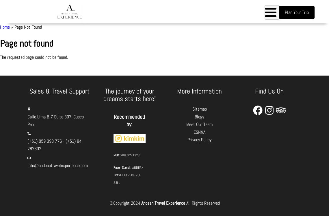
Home (5, 27)
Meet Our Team (199, 124)
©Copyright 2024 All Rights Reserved (164, 203)
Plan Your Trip (297, 12)
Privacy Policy (199, 140)
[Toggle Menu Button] (272, 12)
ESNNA (199, 132)
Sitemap (199, 109)
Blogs (199, 117)
